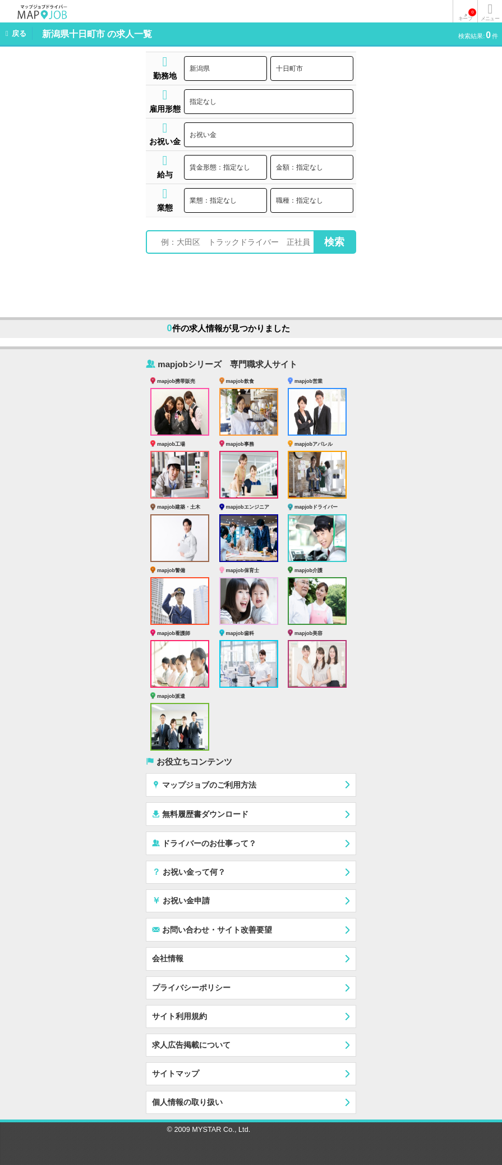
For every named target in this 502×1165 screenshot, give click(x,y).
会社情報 (167, 958)
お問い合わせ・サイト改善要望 (212, 929)
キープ (467, 14)
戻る (19, 33)
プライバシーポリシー (191, 987)
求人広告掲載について (191, 1044)
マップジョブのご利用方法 (204, 784)
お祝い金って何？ (188, 871)
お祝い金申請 (181, 900)
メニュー (490, 18)
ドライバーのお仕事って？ (204, 843)
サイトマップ (175, 1073)
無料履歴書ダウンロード (200, 814)
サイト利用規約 (179, 1016)
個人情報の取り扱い (187, 1102)
